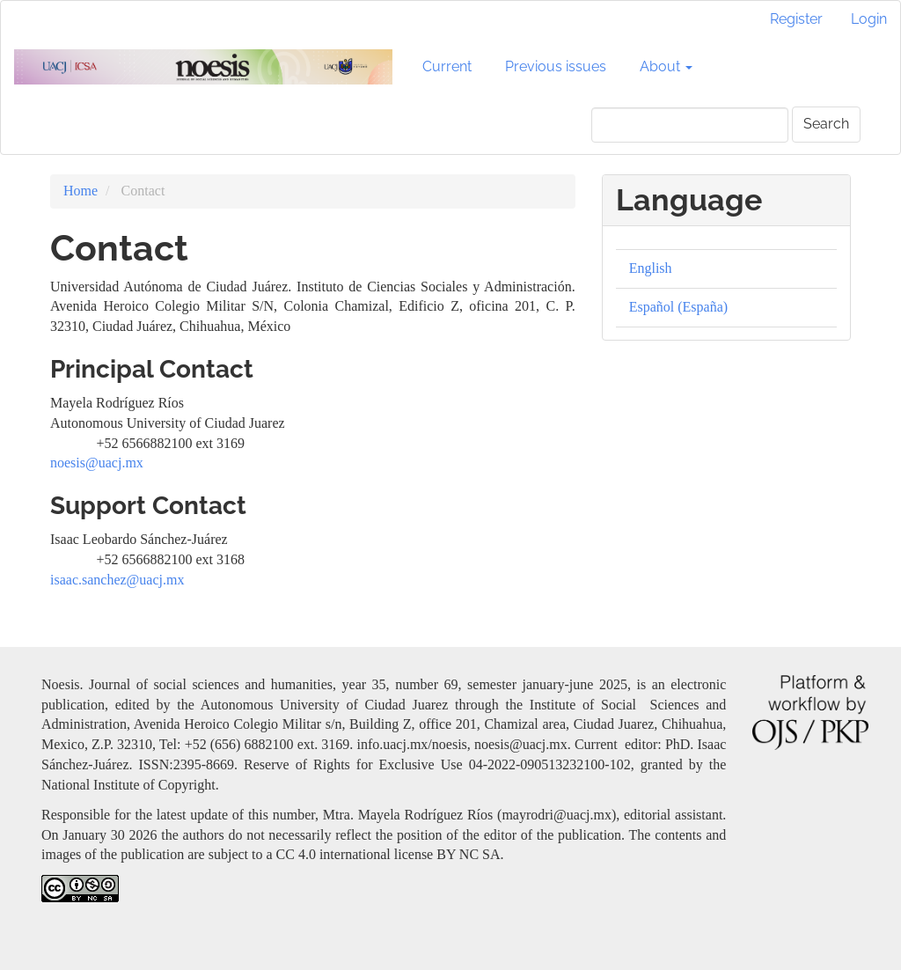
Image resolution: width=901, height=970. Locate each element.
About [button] (666, 66)
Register (796, 19)
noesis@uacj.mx (96, 462)
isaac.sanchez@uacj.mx (117, 579)
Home (80, 190)
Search (826, 123)
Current (447, 66)
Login (869, 19)
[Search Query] (689, 125)
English (650, 268)
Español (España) (678, 306)
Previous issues (555, 66)
